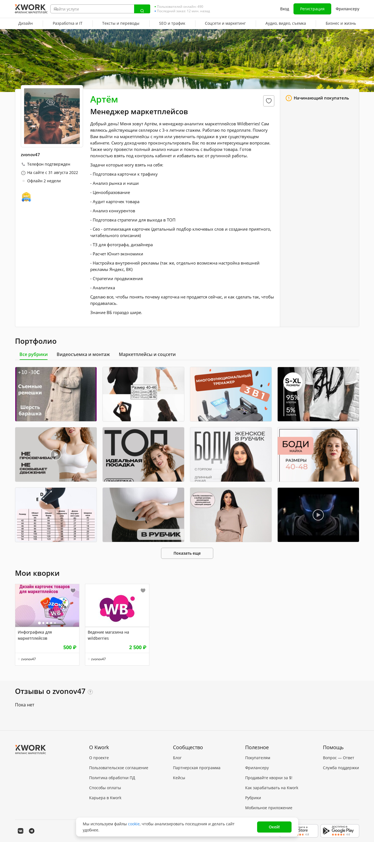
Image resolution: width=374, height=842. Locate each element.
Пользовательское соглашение (118, 767)
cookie (134, 823)
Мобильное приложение (268, 807)
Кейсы (179, 777)
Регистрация (312, 8)
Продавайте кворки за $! (268, 777)
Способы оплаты (105, 787)
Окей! (274, 826)
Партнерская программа (196, 767)
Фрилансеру (347, 8)
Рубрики (253, 797)
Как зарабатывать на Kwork (271, 787)
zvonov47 (28, 659)
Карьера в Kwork (105, 797)
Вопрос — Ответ (338, 757)
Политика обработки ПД (112, 777)
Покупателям (257, 757)
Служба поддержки (341, 767)
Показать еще (187, 553)
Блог (177, 757)
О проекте (99, 757)
